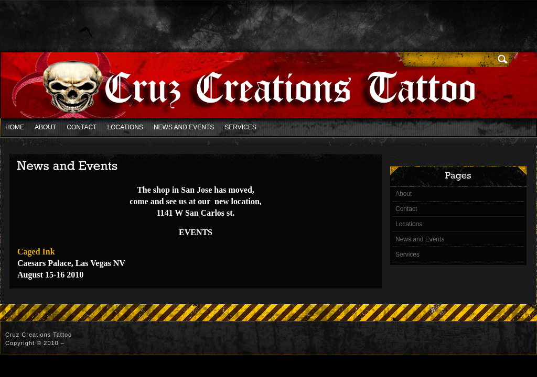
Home (14, 127)
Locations (125, 127)
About (45, 127)
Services (240, 127)
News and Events (184, 127)
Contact (81, 127)
